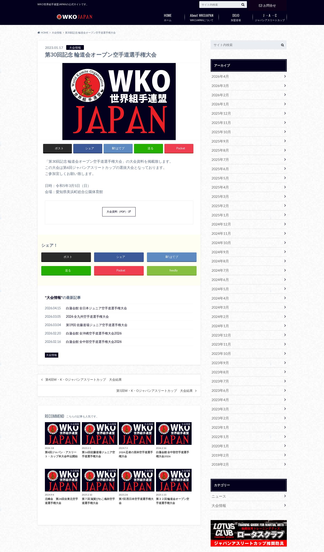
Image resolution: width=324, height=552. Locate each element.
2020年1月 (219, 411)
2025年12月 (220, 109)
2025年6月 (219, 160)
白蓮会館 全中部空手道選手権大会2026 (94, 346)
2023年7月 (219, 352)
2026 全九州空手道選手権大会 (87, 320)
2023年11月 (220, 319)
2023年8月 (219, 344)
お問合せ (267, 4)
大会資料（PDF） (117, 213)
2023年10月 (220, 327)
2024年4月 (219, 277)
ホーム (168, 16)
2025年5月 (219, 168)
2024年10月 (220, 227)
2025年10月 (220, 126)
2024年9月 (219, 235)
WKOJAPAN (209, 545)
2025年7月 (219, 151)
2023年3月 (219, 378)
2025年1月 (219, 201)
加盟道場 (236, 16)
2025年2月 (219, 193)
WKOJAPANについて (202, 16)
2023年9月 (219, 336)
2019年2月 (219, 419)
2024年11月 (220, 218)
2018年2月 (219, 428)
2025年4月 (219, 176)
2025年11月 (220, 118)
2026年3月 (219, 84)
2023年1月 (219, 394)
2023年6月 (219, 361)
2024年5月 (219, 269)
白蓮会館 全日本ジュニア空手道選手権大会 (96, 312)
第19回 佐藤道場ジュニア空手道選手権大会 (96, 329)
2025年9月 (219, 134)
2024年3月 (219, 285)
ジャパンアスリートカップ (270, 16)
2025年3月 (219, 185)
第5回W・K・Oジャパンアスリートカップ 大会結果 (154, 395)
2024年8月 (219, 243)
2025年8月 (219, 143)
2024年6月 (219, 260)
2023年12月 (220, 310)
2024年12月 (220, 210)
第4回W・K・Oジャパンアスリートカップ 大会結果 (83, 383)
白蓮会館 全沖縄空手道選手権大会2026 (94, 337)
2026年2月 (219, 92)
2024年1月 (219, 302)
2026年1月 (219, 101)
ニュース (218, 459)
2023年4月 (219, 369)
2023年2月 (219, 386)
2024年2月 (219, 294)
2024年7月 (219, 252)
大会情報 (53, 301)
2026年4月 (219, 76)
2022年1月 (219, 403)
